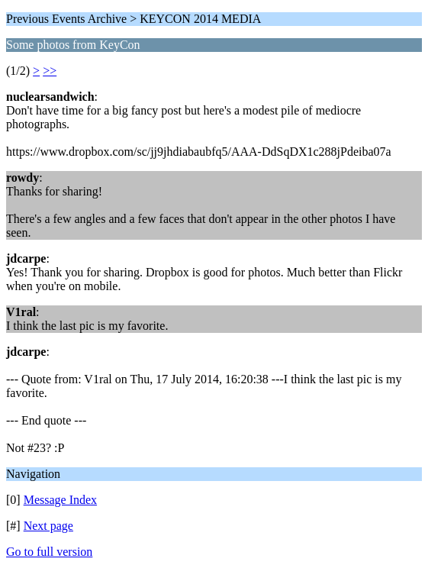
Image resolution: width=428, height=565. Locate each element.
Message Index (60, 499)
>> (49, 70)
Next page (48, 525)
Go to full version (49, 551)
